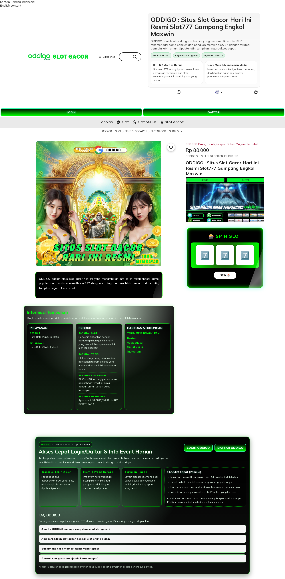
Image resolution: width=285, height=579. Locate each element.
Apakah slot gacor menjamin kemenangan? (70, 558)
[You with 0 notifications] (219, 92)
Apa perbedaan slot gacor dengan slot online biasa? (75, 538)
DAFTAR (214, 112)
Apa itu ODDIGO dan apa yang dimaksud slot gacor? (75, 529)
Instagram (134, 351)
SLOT (118, 131)
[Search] (135, 56)
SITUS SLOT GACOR (136, 131)
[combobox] (124, 56)
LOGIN (71, 112)
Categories (106, 56)
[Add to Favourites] (171, 147)
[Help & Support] (180, 92)
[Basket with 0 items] (256, 92)
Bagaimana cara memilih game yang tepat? (70, 548)
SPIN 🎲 (225, 275)
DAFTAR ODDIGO (230, 447)
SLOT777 (174, 131)
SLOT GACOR (158, 131)
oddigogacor (135, 342)
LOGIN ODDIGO (198, 447)
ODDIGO (107, 131)
